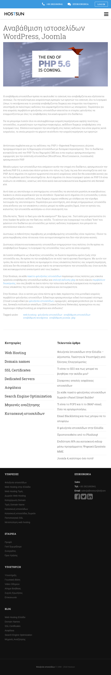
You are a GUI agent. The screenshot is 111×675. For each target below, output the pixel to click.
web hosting (29, 315)
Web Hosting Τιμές (14, 491)
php (73, 318)
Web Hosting (15, 352)
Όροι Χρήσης (11, 555)
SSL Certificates (18, 370)
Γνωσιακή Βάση (12, 579)
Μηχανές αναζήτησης (22, 405)
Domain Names (12, 621)
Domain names (17, 361)
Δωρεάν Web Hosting (15, 495)
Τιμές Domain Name (15, 504)
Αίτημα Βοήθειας (13, 588)
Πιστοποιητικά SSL (14, 518)
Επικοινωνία (11, 597)
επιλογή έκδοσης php (64, 279)
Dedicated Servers (20, 378)
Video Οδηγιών (12, 584)
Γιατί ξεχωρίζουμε (13, 546)
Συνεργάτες (10, 551)
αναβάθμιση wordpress (35, 318)
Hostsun (14, 14)
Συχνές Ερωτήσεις (14, 593)
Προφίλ (8, 542)
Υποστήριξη (10, 575)
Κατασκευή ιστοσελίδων (25, 413)
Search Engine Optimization (28, 396)
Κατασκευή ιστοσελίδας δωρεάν (20, 513)
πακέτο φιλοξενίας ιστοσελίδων (44, 276)
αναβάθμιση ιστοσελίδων (77, 315)
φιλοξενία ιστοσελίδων (41, 300)
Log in (101, 4)
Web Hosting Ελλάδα (15, 617)
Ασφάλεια (13, 387)
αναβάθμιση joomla (59, 318)
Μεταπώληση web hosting (17, 522)
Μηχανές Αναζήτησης (15, 639)
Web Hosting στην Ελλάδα (18, 487)
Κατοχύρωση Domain (15, 500)
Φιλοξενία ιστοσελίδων (16, 482)
